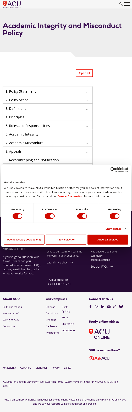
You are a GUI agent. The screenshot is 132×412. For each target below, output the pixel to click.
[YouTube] (109, 307)
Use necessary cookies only (24, 239)
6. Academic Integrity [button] (22, 134)
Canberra (51, 326)
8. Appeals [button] (13, 151)
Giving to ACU (11, 319)
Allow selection (66, 239)
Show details (114, 228)
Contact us (9, 326)
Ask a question (58, 280)
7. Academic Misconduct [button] (24, 143)
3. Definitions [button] (16, 109)
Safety (67, 367)
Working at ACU (12, 313)
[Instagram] (96, 307)
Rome (65, 317)
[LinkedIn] (102, 307)
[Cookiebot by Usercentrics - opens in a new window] (113, 169)
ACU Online (68, 330)
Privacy (55, 367)
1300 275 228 (62, 284)
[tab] (48, 90)
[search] (121, 4)
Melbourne (52, 332)
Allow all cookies (107, 239)
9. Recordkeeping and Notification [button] (32, 160)
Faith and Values (12, 307)
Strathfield (68, 324)
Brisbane (51, 319)
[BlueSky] (121, 307)
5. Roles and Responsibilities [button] (28, 126)
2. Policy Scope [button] (17, 100)
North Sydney (66, 309)
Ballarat (50, 307)
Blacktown (52, 313)
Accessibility (9, 367)
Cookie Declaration (70, 196)
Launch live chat (57, 262)
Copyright (25, 367)
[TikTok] (114, 307)
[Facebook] (90, 307)
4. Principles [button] (15, 117)
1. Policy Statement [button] (21, 91)
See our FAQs (99, 266)
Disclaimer (41, 367)
